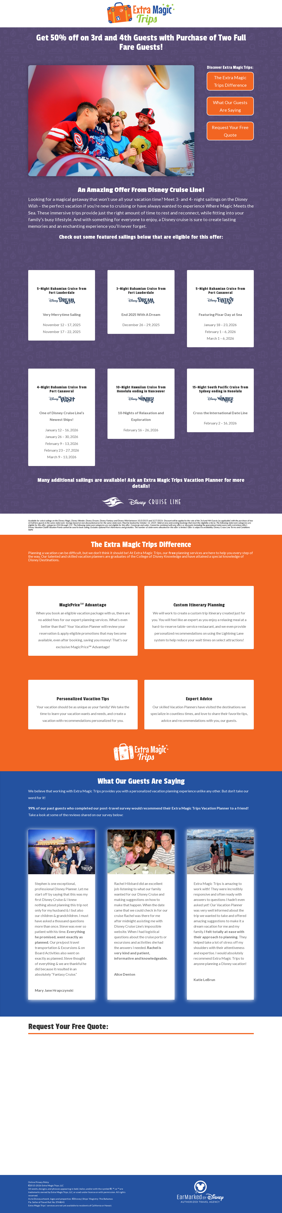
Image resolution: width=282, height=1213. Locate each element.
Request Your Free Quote (230, 131)
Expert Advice (199, 699)
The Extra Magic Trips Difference (230, 81)
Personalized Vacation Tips (83, 699)
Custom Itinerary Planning (199, 605)
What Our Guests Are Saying (230, 106)
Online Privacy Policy (38, 1182)
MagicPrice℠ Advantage (82, 605)
